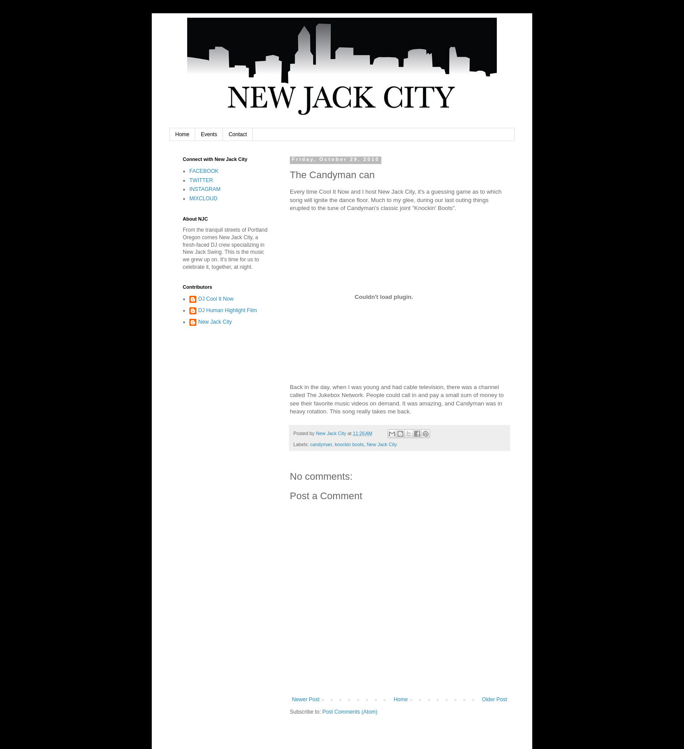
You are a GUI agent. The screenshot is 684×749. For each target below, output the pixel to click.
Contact (238, 134)
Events (209, 134)
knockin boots (349, 444)
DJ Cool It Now (216, 299)
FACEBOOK (204, 171)
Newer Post (305, 699)
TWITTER (201, 180)
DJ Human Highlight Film (227, 310)
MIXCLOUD (203, 198)
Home (182, 134)
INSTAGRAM (204, 189)
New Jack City (382, 444)
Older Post (494, 699)
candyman (321, 444)
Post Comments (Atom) (349, 712)
